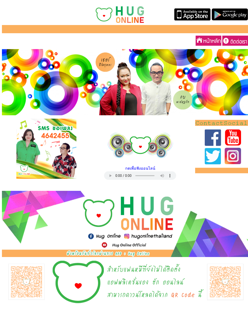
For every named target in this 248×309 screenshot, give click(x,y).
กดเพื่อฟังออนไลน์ (140, 168)
